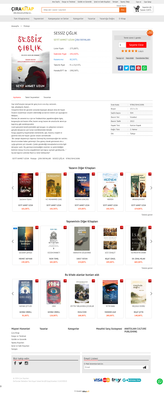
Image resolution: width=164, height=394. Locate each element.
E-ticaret (78, 390)
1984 (54, 306)
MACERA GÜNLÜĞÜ (82, 199)
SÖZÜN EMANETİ (54, 253)
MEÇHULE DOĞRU (138, 306)
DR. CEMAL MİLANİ (138, 259)
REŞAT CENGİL (110, 259)
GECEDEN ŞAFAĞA (25, 253)
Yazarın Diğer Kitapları (82, 168)
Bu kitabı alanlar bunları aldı (82, 274)
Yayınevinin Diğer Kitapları (82, 221)
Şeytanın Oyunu (25, 199)
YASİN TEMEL (54, 259)
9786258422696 (73, 158)
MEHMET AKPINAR (25, 259)
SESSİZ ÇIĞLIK (58, 158)
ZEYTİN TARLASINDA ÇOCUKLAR (82, 306)
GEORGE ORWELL (25, 312)
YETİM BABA (110, 306)
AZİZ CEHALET (110, 253)
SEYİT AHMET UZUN (20, 158)
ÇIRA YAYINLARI (44, 158)
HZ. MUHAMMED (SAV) (54, 199)
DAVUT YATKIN (82, 259)
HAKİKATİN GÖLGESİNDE (82, 253)
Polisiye (33, 158)
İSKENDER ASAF (110, 312)
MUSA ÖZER (82, 312)
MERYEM (110, 199)
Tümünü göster (147, 215)
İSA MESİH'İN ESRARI (138, 253)
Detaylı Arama (121, 6)
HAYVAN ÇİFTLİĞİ (25, 306)
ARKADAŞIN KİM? (138, 199)
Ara (122, 10)
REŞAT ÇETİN (138, 312)
